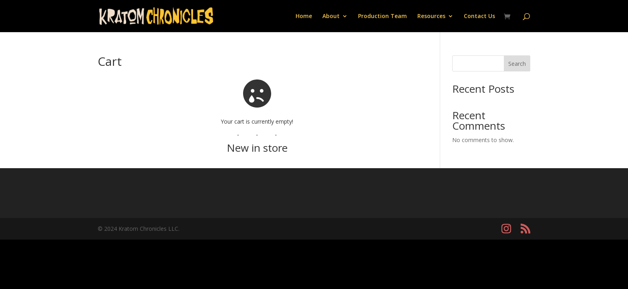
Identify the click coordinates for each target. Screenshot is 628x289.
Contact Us (479, 16)
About (331, 16)
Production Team (382, 16)
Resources (431, 16)
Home (304, 16)
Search (517, 63)
